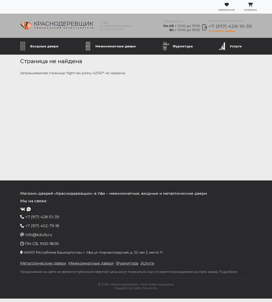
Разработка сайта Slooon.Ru (136, 291)
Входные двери (44, 49)
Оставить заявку (226, 32)
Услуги (236, 49)
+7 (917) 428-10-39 (236, 27)
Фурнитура (183, 49)
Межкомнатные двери (115, 49)
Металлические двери (36, 266)
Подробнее (219, 275)
